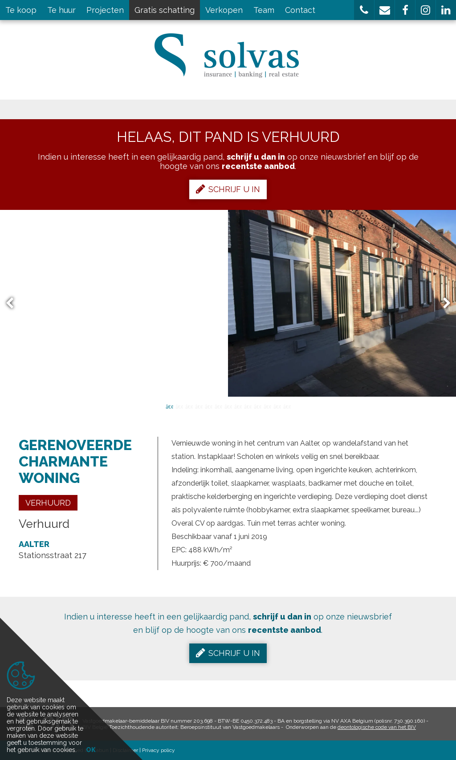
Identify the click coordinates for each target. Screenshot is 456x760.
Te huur (61, 10)
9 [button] (248, 406)
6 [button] (218, 406)
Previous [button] (14, 303)
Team (263, 10)
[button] (364, 10)
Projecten (105, 10)
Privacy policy (158, 750)
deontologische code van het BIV (377, 727)
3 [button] (189, 406)
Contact (300, 10)
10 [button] (257, 406)
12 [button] (277, 406)
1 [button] (169, 406)
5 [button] (208, 406)
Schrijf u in (228, 189)
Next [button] (442, 303)
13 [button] (287, 406)
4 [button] (199, 406)
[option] (228, 303)
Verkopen (224, 10)
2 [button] (179, 406)
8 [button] (238, 406)
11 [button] (267, 406)
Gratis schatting (164, 10)
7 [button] (228, 406)
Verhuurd (48, 502)
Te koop (21, 10)
